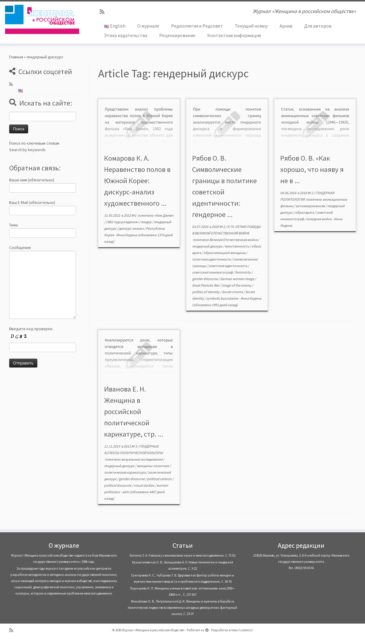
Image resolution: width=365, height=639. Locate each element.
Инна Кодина (126, 235)
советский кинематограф (212, 272)
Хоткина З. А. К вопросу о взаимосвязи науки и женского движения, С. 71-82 (182, 555)
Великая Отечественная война (233, 239)
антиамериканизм (311, 206)
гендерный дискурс (207, 246)
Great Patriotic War (206, 285)
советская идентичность (228, 265)
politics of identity (206, 292)
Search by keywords (27, 149)
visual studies (144, 485)
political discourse (118, 485)
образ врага (305, 212)
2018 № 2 (307, 193)
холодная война (319, 219)
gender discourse (205, 279)
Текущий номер (251, 26)
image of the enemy (237, 285)
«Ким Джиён (163, 215)
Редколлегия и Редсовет (197, 26)
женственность (237, 246)
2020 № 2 (219, 226)
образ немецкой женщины (224, 252)
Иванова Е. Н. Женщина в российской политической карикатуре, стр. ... (133, 411)
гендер (146, 222)
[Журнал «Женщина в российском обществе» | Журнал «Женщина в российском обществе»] (42, 19)
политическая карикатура (125, 472)
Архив (286, 26)
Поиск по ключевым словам (34, 143)
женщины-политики (153, 466)
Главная (16, 57)
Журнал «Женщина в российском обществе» (153, 630)
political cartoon (159, 479)
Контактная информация (234, 35)
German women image (237, 279)
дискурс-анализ (131, 228)
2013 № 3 (131, 446)
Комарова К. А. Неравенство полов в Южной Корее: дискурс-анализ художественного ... (137, 181)
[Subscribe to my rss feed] (104, 11)
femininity (243, 272)
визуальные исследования (142, 459)
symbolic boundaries (222, 298)
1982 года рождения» (122, 222)
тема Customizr (242, 630)
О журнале (148, 26)
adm (125, 492)
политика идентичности (212, 259)
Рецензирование (177, 35)
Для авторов (317, 26)
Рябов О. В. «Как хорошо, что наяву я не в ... (312, 169)
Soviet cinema (232, 292)
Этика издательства (125, 35)
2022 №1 (130, 215)
